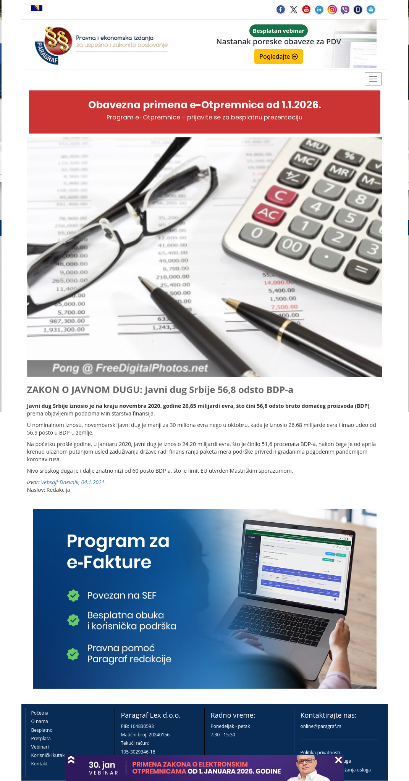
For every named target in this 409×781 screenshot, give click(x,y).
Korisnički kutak (48, 755)
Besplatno (42, 730)
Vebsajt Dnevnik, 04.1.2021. (73, 482)
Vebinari (40, 747)
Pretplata (41, 738)
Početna (39, 713)
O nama (39, 721)
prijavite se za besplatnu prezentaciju (244, 117)
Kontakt (39, 763)
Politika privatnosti (320, 752)
